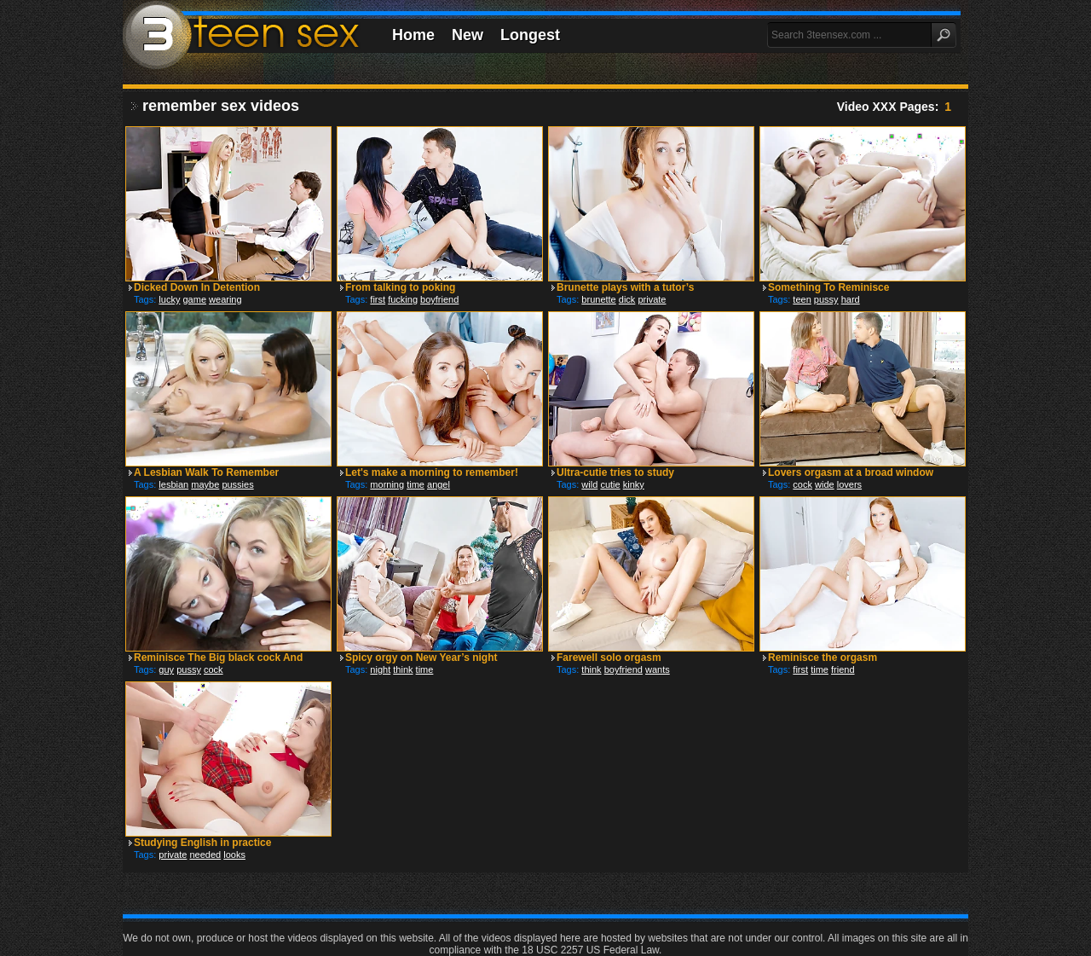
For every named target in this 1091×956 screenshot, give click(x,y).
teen (802, 299)
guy (166, 669)
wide (824, 484)
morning (387, 484)
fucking (403, 299)
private (652, 299)
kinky (633, 484)
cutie (610, 484)
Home (413, 34)
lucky (169, 299)
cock (802, 484)
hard (850, 299)
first (377, 299)
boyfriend (439, 299)
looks (234, 854)
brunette (598, 299)
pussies (237, 484)
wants (657, 669)
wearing (225, 299)
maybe (205, 484)
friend (843, 669)
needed (205, 854)
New (467, 34)
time (415, 484)
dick (627, 299)
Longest (530, 34)
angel (438, 484)
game (194, 299)
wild (589, 484)
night (380, 669)
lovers (849, 484)
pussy (826, 299)
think (403, 669)
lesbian (173, 484)
